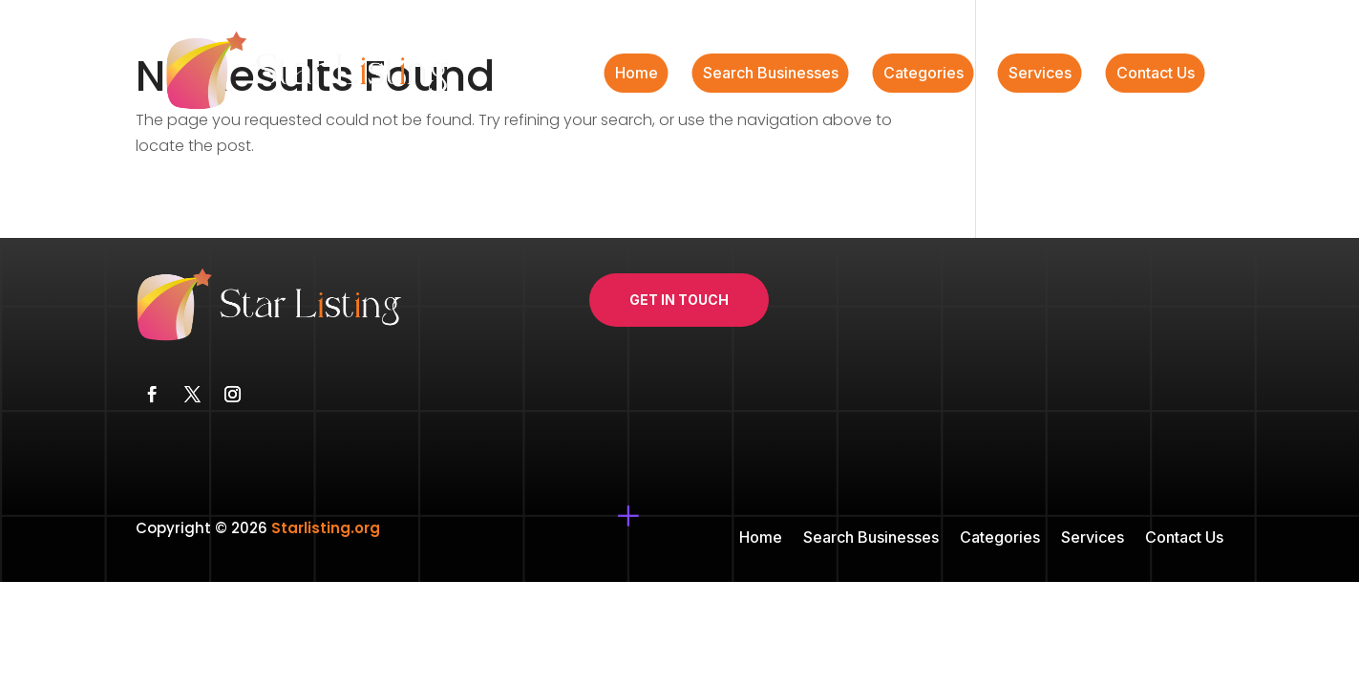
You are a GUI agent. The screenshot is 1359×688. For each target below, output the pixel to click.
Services (1040, 74)
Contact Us (1155, 74)
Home (636, 74)
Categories (923, 74)
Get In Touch (679, 299)
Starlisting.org (325, 528)
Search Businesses (771, 74)
